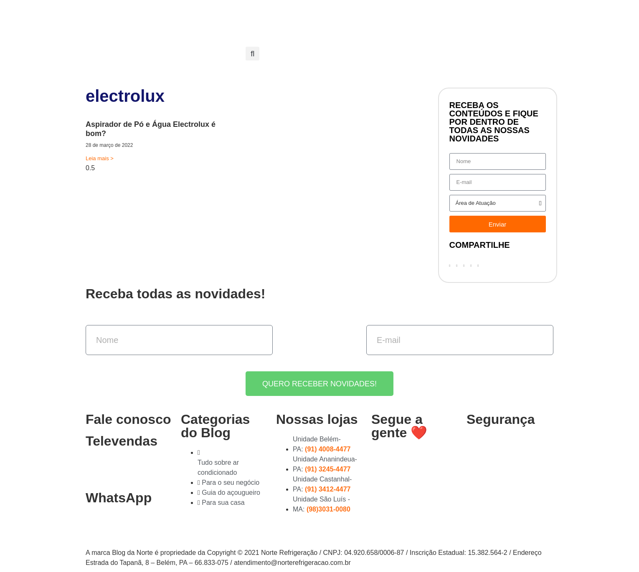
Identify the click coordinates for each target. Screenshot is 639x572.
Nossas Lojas (305, 17)
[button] (252, 53)
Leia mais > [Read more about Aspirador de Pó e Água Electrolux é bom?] (100, 158)
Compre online (363, 17)
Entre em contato (359, 36)
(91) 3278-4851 (116, 469)
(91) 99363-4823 (120, 526)
